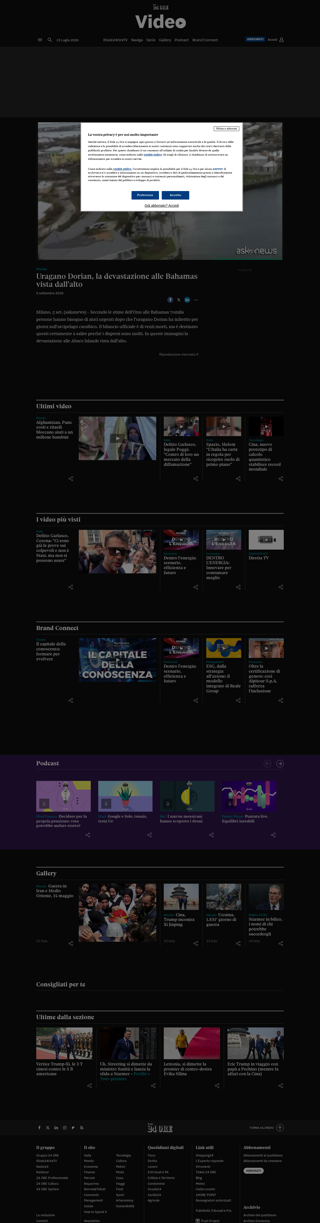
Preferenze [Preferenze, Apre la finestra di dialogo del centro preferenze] (145, 195)
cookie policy (153, 154)
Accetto (175, 195)
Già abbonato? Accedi (162, 206)
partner (218, 168)
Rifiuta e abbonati (226, 128)
